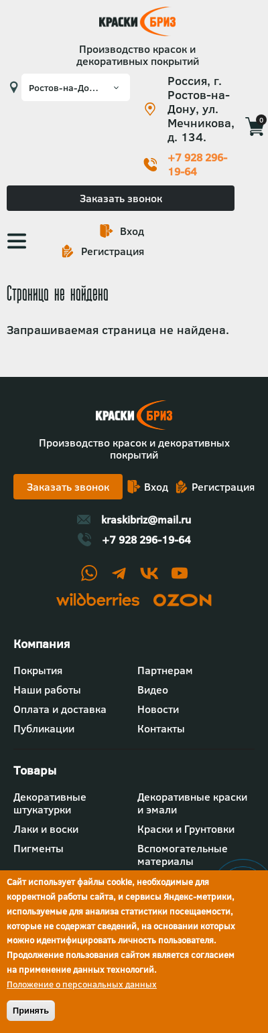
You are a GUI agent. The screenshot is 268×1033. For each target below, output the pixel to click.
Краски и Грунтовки (185, 828)
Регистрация (112, 251)
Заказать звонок (121, 198)
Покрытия (37, 670)
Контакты (161, 728)
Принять (31, 1011)
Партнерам (165, 670)
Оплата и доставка (60, 709)
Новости (158, 709)
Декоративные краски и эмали (192, 803)
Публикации (43, 728)
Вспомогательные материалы (182, 854)
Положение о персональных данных (82, 984)
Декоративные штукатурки (49, 803)
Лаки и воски (45, 828)
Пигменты (38, 848)
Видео (152, 689)
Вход (132, 231)
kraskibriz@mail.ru (146, 519)
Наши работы (47, 689)
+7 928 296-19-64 (197, 165)
